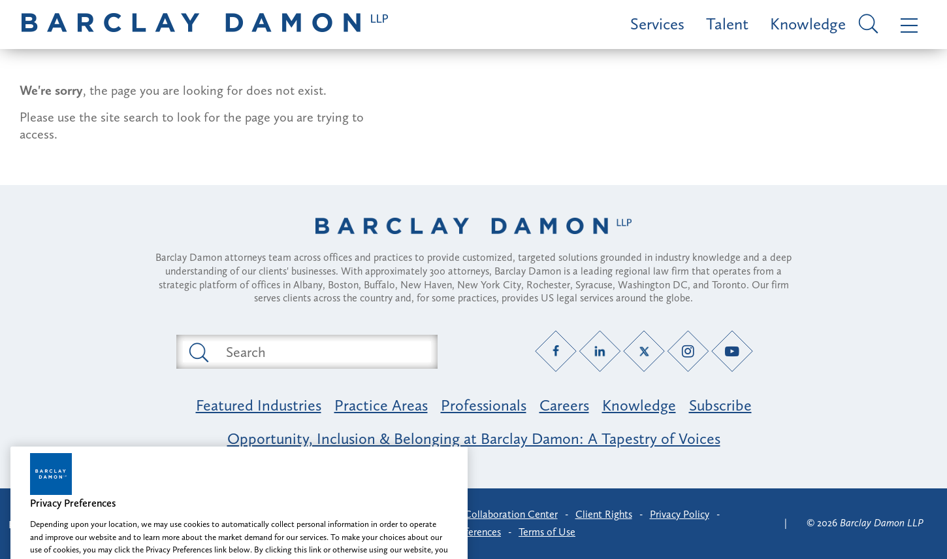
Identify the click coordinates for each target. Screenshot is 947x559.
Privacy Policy (679, 514)
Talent (727, 24)
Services (657, 24)
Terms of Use (547, 532)
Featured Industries (258, 405)
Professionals (483, 405)
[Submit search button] (198, 351)
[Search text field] (322, 351)
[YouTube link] (732, 351)
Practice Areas (381, 405)
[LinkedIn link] (600, 351)
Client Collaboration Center (496, 514)
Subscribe (720, 405)
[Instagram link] (688, 351)
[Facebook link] (556, 351)
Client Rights (603, 514)
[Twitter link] (644, 351)
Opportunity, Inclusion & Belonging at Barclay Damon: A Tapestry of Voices (473, 438)
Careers (564, 405)
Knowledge (808, 24)
